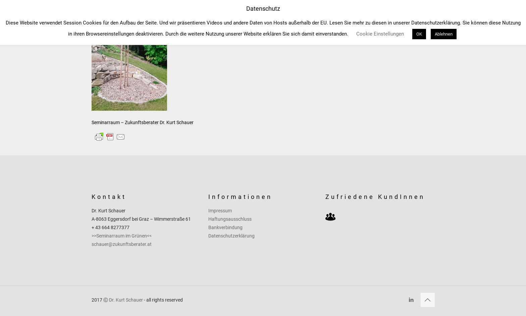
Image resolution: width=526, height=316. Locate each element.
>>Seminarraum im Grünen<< (122, 236)
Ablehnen (444, 34)
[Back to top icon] (428, 300)
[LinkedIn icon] (411, 300)
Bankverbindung (225, 227)
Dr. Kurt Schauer (126, 300)
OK (419, 34)
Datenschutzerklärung (231, 236)
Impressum (220, 210)
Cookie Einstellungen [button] (380, 34)
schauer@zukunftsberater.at (122, 244)
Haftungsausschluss (230, 219)
